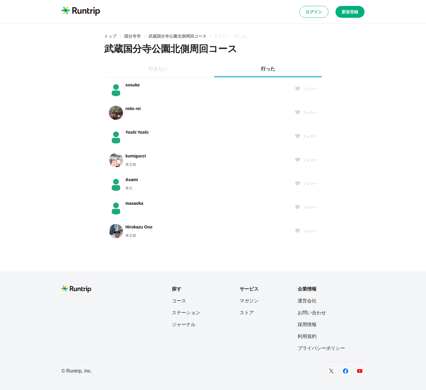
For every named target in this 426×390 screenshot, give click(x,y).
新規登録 (350, 11)
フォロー (306, 89)
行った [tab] (268, 68)
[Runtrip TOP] (81, 12)
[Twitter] (331, 371)
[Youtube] (359, 371)
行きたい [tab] (158, 68)
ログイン (314, 11)
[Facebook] (345, 371)
